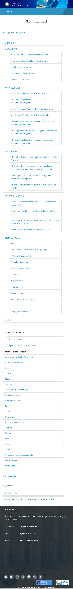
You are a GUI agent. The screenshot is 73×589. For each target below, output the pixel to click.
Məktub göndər (9, 476)
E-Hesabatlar (15, 339)
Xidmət (8, 433)
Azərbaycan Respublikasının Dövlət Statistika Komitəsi (29, 499)
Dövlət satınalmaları (20, 79)
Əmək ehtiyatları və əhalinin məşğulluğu (29, 249)
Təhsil (8, 373)
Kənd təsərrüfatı (12, 395)
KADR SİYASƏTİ (12, 151)
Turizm (14, 274)
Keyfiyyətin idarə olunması (23, 73)
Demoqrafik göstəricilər (15, 362)
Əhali (13, 243)
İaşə (7, 438)
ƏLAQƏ (8, 320)
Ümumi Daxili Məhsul (14, 400)
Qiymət (8, 444)
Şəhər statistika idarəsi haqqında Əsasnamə (30, 54)
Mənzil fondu (11, 460)
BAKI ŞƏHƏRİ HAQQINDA (14, 32)
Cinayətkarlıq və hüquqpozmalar (19, 455)
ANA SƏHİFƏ (10, 43)
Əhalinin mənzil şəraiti (21, 255)
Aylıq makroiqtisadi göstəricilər (23, 345)
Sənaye (14, 305)
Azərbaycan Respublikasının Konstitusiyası (30, 93)
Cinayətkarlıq (17, 280)
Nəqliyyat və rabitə (19, 311)
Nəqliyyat (9, 417)
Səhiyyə (8, 384)
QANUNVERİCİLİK (12, 87)
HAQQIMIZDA (11, 49)
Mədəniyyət (10, 379)
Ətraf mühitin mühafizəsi (22, 299)
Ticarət (14, 287)
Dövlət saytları (11, 493)
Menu (36, 12)
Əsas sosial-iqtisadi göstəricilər (19, 357)
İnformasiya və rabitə (14, 422)
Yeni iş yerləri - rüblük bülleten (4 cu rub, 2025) (31, 229)
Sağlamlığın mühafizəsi (21, 268)
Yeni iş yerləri (11, 465)
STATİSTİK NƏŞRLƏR (14, 196)
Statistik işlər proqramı (21, 67)
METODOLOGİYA (12, 238)
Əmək (8, 368)
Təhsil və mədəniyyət (20, 262)
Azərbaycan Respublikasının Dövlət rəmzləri (30, 115)
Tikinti (8, 411)
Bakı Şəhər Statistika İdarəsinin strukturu (29, 61)
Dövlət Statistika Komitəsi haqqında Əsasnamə (32, 109)
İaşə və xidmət (17, 293)
